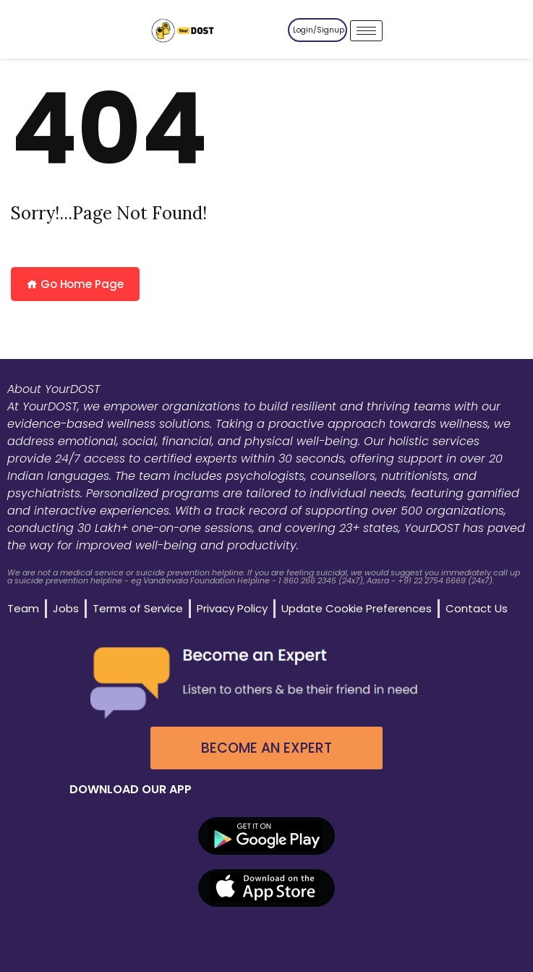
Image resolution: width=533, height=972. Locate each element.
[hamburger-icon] (366, 30)
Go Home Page (75, 284)
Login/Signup (318, 30)
